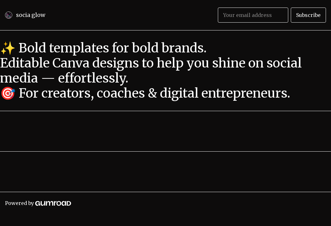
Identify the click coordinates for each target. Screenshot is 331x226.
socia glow (30, 15)
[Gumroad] (53, 203)
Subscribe (308, 15)
